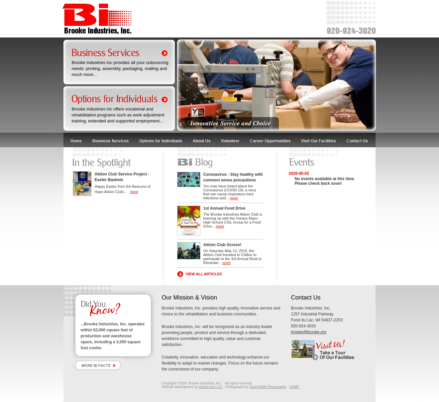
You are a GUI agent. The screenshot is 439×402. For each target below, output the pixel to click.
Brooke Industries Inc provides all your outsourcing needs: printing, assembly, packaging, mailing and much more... (120, 68)
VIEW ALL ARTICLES (204, 274)
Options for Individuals (161, 140)
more (134, 192)
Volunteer (230, 140)
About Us (202, 140)
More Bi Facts (98, 365)
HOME (294, 387)
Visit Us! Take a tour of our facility (333, 350)
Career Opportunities (270, 140)
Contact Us (359, 140)
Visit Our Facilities (319, 140)
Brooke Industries (97, 19)
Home (75, 140)
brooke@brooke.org (308, 332)
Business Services (111, 140)
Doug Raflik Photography (268, 387)
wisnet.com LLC (211, 387)
